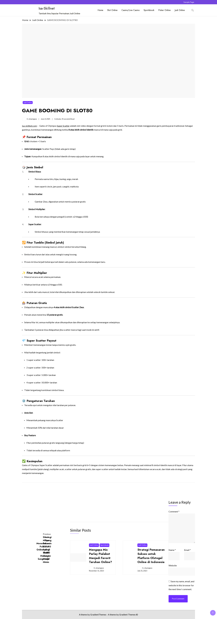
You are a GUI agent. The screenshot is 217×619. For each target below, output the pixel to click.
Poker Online (164, 10)
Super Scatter (63, 125)
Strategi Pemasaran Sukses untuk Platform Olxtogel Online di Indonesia (151, 556)
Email (187, 550)
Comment (174, 511)
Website (173, 565)
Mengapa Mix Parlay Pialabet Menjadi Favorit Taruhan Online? (100, 556)
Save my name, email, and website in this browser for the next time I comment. (181, 585)
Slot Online (112, 10)
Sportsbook (149, 10)
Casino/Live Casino (131, 10)
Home (100, 10)
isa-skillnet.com (29, 125)
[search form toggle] (192, 10)
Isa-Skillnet (47, 8)
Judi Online (180, 10)
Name (172, 550)
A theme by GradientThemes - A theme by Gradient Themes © (108, 614)
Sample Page (189, 2)
